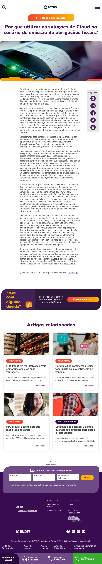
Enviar (87, 477)
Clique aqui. (73, 272)
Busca (4, 7)
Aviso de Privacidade (66, 485)
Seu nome (14, 476)
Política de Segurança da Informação (84, 547)
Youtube (84, 531)
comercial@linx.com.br (27, 511)
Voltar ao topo (51, 465)
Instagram (78, 531)
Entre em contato (83, 299)
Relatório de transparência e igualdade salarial (75, 518)
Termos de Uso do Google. (81, 541)
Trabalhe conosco (54, 510)
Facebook (68, 531)
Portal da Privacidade (7, 547)
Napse (70, 504)
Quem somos (73, 500)
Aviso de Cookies (28, 547)
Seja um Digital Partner (53, 505)
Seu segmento (63, 476)
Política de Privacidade (59, 541)
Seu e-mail (38, 476)
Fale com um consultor (53, 17)
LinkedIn (73, 531)
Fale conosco (52, 500)
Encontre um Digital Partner (74, 511)
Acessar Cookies (44, 547)
